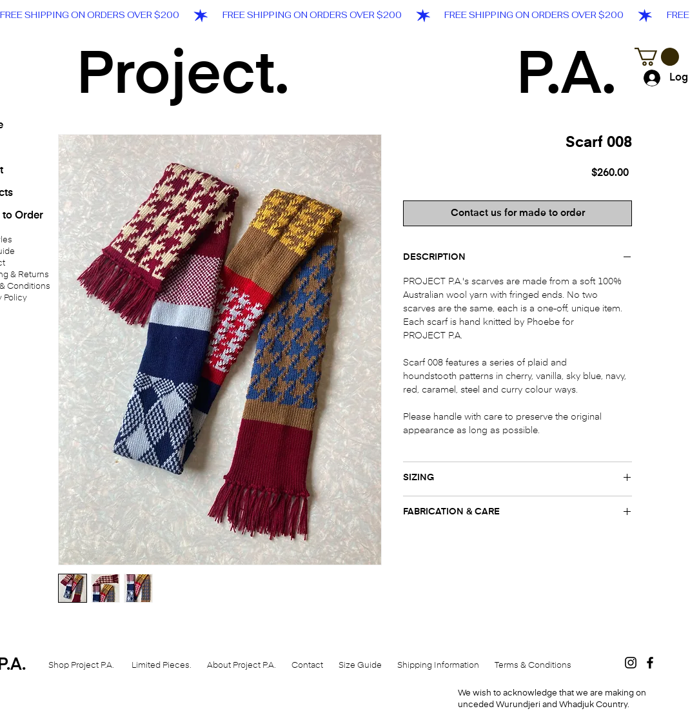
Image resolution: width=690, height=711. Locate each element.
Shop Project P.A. (82, 665)
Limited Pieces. (163, 665)
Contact (307, 665)
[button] (657, 57)
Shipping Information (438, 665)
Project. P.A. (346, 76)
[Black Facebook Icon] (650, 662)
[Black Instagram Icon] (630, 662)
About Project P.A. (238, 665)
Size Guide (360, 665)
